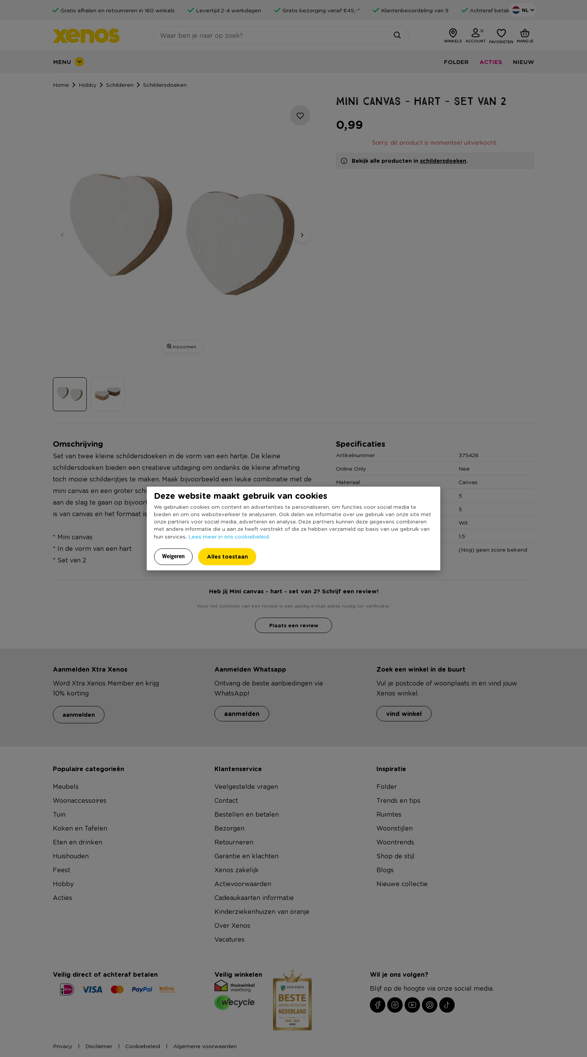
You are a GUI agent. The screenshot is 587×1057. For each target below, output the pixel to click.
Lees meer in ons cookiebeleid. (229, 536)
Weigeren (173, 556)
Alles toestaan (227, 556)
